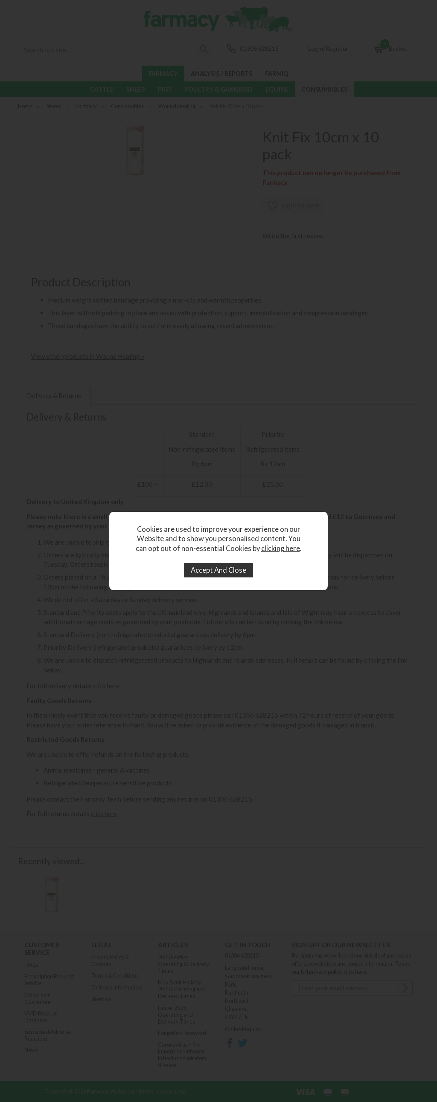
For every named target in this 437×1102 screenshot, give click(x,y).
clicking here (280, 548)
